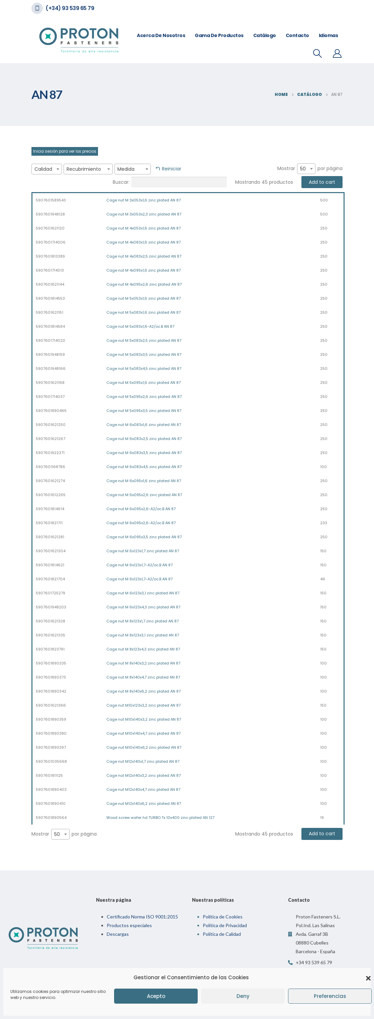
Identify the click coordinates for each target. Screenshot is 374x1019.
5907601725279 (50, 593)
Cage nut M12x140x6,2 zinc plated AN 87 (143, 803)
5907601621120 (50, 228)
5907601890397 (51, 747)
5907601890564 (51, 817)
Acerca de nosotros (161, 35)
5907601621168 (50, 382)
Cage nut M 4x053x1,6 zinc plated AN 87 (143, 228)
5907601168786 (50, 466)
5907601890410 (51, 803)
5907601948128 (50, 214)
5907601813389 (50, 256)
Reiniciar (171, 168)
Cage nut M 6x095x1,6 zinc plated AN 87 (143, 480)
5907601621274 (50, 480)
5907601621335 (50, 635)
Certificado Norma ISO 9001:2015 (142, 916)
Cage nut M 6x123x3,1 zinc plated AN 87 (142, 593)
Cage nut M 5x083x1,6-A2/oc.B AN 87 (140, 326)
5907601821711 (49, 523)
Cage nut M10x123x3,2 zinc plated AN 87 (143, 705)
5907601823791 (50, 649)
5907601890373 (51, 677)
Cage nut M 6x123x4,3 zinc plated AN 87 (143, 607)
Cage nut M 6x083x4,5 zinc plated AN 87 (144, 466)
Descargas (118, 934)
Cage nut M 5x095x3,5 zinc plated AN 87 (143, 410)
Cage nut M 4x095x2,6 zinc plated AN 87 (144, 284)
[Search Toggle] (317, 53)
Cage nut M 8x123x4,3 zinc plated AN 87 (143, 649)
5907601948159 (50, 354)
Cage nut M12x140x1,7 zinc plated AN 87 (142, 761)
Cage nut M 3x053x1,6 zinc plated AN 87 (143, 200)
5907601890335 (51, 663)
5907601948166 (51, 368)
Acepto (156, 996)
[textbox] (47, 169)
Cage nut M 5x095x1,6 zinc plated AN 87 (143, 382)
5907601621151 (49, 312)
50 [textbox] (303, 168)
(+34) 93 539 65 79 (69, 8)
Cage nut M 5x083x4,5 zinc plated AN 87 (143, 368)
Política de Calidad (222, 934)
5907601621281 (50, 537)
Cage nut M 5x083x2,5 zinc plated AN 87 (143, 340)
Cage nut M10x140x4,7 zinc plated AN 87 (143, 733)
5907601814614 (50, 509)
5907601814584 (50, 326)
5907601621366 (51, 705)
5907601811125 (49, 775)
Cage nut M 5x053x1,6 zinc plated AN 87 (143, 298)
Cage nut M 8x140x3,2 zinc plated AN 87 (143, 663)
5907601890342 (51, 691)
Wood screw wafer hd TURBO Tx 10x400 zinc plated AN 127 (160, 817)
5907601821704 (50, 579)
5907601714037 (50, 396)
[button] (368, 977)
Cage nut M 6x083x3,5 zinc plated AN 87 (144, 452)
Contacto (297, 35)
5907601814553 (50, 298)
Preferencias (330, 996)
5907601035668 (51, 761)
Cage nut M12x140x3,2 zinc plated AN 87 (143, 775)
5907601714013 (50, 270)
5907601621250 (51, 424)
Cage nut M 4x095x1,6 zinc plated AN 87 (143, 270)
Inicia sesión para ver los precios (64, 151)
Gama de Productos (219, 35)
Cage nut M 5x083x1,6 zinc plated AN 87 (143, 312)
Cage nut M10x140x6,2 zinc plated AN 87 (143, 747)
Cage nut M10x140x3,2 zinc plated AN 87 (143, 719)
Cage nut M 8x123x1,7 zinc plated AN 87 (142, 621)
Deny (243, 996)
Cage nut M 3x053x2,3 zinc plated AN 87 (143, 214)
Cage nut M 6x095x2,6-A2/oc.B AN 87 (141, 509)
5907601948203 (51, 607)
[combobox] (46, 169)
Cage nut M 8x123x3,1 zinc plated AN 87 (142, 635)
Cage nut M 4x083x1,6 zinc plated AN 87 (143, 242)
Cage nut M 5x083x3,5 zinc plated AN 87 (143, 354)
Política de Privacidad (225, 925)
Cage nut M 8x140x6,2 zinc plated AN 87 (143, 691)
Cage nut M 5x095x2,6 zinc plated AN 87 (144, 396)
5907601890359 (51, 719)
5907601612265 (51, 494)
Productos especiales (129, 925)
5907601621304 (51, 551)
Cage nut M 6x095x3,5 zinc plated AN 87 (144, 537)
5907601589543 (51, 200)
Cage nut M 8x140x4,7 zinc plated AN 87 (143, 677)
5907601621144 (50, 284)
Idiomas (328, 35)
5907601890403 (51, 789)
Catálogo (264, 35)
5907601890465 (51, 410)
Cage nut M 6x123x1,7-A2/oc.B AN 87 (139, 565)
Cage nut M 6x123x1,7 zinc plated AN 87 (142, 551)
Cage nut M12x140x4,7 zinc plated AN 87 (143, 789)
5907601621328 (50, 621)
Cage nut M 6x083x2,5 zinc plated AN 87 (144, 438)
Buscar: (170, 182)
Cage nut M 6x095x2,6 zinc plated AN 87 (144, 494)
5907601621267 (50, 438)
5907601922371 (50, 452)
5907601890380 (51, 733)
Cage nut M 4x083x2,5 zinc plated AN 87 (143, 256)
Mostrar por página (310, 168)
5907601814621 (50, 565)
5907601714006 (51, 242)
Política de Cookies (223, 916)
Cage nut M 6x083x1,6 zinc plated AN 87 (143, 424)
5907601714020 (50, 340)
